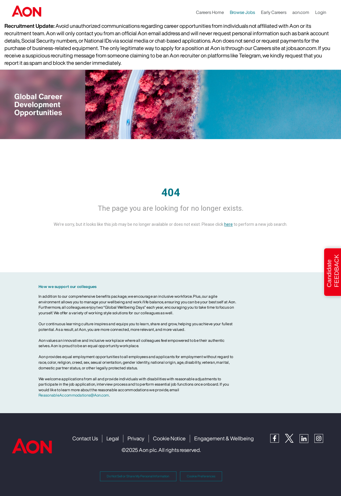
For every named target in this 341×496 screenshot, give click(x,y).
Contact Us (85, 438)
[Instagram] (321, 438)
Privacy (136, 438)
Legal (112, 438)
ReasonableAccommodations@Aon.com (74, 395)
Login (320, 12)
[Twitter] (292, 437)
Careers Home (210, 12)
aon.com (300, 12)
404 (170, 192)
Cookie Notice (169, 438)
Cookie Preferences (201, 476)
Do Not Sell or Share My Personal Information (138, 476)
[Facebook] (277, 437)
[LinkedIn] (306, 438)
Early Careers (273, 12)
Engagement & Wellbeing (224, 438)
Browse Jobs (242, 12)
